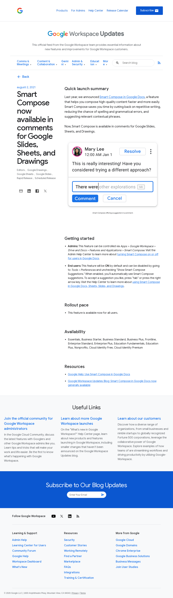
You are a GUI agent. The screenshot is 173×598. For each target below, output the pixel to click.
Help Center (95, 10)
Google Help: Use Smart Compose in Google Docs (99, 374)
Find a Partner (73, 556)
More (105, 63)
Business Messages (128, 561)
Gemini (64, 63)
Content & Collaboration (47, 63)
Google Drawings (37, 170)
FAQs (67, 567)
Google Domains (126, 545)
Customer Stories (75, 545)
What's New (19, 567)
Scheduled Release (45, 178)
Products (62, 10)
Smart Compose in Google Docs (122, 97)
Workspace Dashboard (26, 561)
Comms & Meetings (24, 63)
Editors (21, 170)
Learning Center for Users (29, 545)
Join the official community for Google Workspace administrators (28, 423)
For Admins (78, 10)
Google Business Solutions (133, 556)
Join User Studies (127, 567)
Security (69, 540)
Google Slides (44, 174)
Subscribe (149, 11)
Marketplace (72, 561)
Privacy (75, 593)
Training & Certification (79, 578)
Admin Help (19, 540)
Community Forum (24, 551)
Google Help (20, 556)
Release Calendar (117, 10)
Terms (83, 593)
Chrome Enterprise (128, 551)
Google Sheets (25, 174)
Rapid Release (25, 178)
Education (94, 63)
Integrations (72, 572)
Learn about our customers (139, 418)
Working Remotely (76, 551)
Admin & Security (78, 63)
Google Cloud (125, 540)
